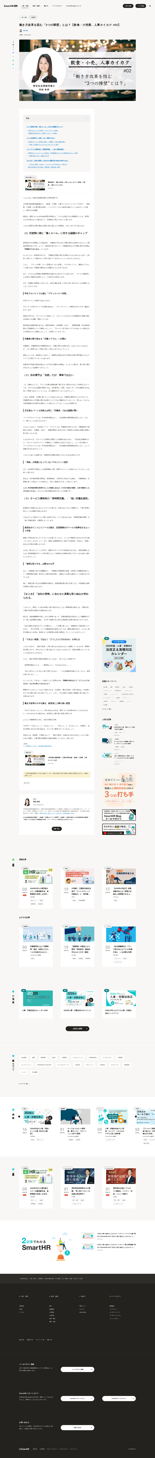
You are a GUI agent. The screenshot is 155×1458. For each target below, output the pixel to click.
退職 (111, 687)
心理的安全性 (118, 690)
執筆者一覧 (30, 1339)
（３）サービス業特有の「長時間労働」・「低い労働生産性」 (45, 149)
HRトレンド (122, 732)
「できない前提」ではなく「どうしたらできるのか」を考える (47, 164)
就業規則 (88, 958)
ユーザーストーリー (115, 1312)
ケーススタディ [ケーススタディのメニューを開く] (57, 6)
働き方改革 (26, 783)
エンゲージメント (114, 694)
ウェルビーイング (107, 690)
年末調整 (105, 704)
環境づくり (82, 1306)
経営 (50, 1306)
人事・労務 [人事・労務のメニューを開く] (26, 6)
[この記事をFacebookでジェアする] (13, 53)
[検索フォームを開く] (150, 6)
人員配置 (117, 746)
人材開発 (51, 1312)
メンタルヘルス (127, 690)
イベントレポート (114, 1318)
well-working (68, 1168)
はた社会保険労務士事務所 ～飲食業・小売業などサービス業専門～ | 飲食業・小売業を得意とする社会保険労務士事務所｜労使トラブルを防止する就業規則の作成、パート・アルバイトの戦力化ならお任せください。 (56, 818)
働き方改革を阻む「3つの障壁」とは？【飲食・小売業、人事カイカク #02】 (64, 1278)
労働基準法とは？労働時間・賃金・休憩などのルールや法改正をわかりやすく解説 (39, 949)
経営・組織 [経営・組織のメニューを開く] (37, 6)
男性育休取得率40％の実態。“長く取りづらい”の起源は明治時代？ (81, 1191)
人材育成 (105, 701)
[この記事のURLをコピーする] (13, 68)
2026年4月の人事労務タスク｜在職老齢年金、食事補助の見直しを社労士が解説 (39, 892)
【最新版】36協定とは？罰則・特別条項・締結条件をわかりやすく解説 (81, 949)
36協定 (74, 958)
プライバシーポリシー (52, 1449)
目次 (56, 118)
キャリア (100, 1108)
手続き (66, 868)
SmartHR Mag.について (73, 6)
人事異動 (130, 687)
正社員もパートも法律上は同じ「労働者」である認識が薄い (47, 142)
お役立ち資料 (128, 6)
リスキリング (113, 701)
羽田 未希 (23, 30)
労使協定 (81, 958)
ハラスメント (117, 958)
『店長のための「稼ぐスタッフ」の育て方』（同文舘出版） (55, 813)
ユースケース (113, 1309)
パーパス (129, 701)
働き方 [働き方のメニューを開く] (47, 6)
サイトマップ (73, 1449)
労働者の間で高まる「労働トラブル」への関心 (42, 133)
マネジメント (126, 697)
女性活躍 (40, 904)
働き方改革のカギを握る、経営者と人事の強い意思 (44, 167)
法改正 (124, 687)
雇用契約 (117, 687)
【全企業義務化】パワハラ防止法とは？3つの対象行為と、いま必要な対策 (122, 949)
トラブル (108, 926)
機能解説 (112, 1306)
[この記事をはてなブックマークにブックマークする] (13, 64)
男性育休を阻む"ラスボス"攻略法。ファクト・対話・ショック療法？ (122, 1191)
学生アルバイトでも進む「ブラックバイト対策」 (43, 130)
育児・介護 (75, 1200)
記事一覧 (57, 829)
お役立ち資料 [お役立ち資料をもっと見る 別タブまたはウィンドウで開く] (80, 1028)
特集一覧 (49, 1339)
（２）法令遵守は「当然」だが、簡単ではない (40, 138)
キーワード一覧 (107, 709)
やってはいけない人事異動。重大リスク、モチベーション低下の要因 (124, 742)
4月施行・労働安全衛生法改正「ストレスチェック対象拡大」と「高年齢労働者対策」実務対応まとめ (81, 892)
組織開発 (63, 1108)
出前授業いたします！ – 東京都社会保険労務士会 (38, 746)
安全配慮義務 (81, 900)
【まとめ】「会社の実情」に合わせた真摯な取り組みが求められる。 (47, 160)
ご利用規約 (42, 1449)
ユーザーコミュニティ (115, 1315)
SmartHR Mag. (23, 1278)
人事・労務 (33, 1278)
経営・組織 (54, 1296)
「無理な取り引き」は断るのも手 (38, 156)
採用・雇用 (52, 1318)
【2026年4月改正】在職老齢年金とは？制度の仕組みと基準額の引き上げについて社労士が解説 (122, 892)
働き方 (83, 1296)
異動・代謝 (52, 1321)
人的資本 (118, 697)
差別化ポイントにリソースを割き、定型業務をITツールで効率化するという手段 (53, 153)
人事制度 (105, 694)
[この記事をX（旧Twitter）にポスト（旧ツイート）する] (13, 56)
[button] (19, 1116)
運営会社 (35, 1449)
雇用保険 (122, 701)
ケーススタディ (116, 1296)
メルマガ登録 (141, 6)
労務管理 (33, 17)
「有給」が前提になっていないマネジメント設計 (43, 144)
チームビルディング (108, 697)
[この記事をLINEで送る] (13, 60)
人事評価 (51, 1315)
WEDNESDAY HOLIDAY (128, 694)
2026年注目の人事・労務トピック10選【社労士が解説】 (124, 728)
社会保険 (105, 687)
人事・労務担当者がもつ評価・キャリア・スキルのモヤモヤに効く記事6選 (124, 757)
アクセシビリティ (64, 1449)
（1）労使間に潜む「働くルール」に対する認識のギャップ (44, 127)
